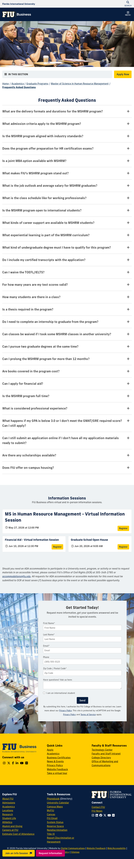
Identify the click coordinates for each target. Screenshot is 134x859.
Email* (46, 645)
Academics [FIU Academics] (8, 806)
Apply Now (123, 74)
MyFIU (50, 810)
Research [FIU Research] (7, 814)
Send (82, 700)
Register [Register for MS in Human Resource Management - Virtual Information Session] (123, 528)
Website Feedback (57, 769)
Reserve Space (55, 826)
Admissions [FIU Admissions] (8, 802)
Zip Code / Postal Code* (55, 668)
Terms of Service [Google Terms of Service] (88, 714)
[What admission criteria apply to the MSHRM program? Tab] (67, 124)
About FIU (7, 798)
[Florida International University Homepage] (18, 4)
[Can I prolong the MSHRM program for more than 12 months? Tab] (67, 359)
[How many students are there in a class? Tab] (67, 297)
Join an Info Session (18, 853)
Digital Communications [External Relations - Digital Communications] (73, 848)
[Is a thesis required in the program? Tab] (67, 309)
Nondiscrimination (57, 829)
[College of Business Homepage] (16, 14)
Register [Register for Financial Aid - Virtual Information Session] (57, 546)
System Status (55, 822)
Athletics (7, 822)
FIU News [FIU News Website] (97, 810)
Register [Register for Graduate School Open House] (123, 546)
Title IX (51, 833)
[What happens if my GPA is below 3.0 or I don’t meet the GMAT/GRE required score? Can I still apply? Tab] (67, 423)
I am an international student (59, 693)
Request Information (50, 853)
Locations (7, 810)
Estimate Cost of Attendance (18, 833)
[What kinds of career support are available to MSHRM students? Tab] (67, 223)
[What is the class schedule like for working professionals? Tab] (67, 198)
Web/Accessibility (116, 848)
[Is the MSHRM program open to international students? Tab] (67, 210)
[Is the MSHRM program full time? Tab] (67, 396)
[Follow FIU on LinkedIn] (97, 815)
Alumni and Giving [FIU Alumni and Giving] (12, 826)
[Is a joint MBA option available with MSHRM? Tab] (67, 161)
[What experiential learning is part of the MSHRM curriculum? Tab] (67, 235)
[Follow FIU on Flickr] (114, 815)
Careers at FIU (10, 829)
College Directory (101, 757)
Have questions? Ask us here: (57, 679)
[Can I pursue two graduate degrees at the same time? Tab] (67, 346)
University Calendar (58, 802)
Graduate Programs (37, 83)
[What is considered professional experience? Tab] (67, 408)
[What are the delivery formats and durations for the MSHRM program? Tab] (67, 111)
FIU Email (52, 818)
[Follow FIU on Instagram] (93, 815)
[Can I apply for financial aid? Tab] (67, 384)
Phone (46, 657)
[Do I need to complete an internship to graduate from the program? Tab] (67, 322)
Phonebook (53, 798)
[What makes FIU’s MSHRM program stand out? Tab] (67, 173)
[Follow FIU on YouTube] (110, 815)
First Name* (49, 623)
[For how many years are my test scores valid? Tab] (67, 285)
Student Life (9, 818)
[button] (128, 14)
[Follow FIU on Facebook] (101, 815)
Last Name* (49, 634)
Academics (17, 83)
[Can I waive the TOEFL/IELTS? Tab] (67, 272)
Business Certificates (59, 757)
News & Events (55, 761)
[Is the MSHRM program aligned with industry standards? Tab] (67, 136)
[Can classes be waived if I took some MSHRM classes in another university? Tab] (67, 334)
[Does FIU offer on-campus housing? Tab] (67, 468)
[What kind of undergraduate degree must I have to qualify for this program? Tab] (67, 247)
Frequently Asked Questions (19, 87)
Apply (50, 749)
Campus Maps (55, 806)
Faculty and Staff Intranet (106, 753)
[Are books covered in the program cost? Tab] (67, 371)
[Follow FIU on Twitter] (105, 815)
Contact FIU (98, 807)
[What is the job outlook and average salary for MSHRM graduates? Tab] (67, 186)
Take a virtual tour (57, 773)
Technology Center (102, 749)
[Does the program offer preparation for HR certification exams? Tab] (67, 148)
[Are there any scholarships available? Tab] (67, 455)
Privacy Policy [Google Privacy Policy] (69, 714)
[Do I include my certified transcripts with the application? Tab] (67, 260)
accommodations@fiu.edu (16, 576)
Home (5, 83)
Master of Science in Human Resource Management (80, 83)
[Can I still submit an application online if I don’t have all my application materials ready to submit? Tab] (67, 440)
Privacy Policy (65, 710)
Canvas (51, 814)
